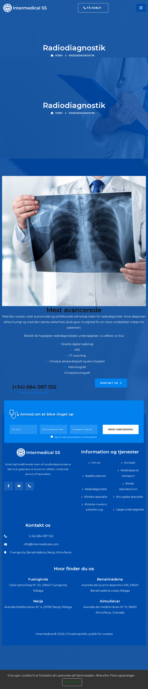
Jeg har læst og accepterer (74, 437)
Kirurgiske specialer (129, 496)
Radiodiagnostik (96, 489)
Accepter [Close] (72, 682)
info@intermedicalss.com (41, 544)
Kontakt (129, 462)
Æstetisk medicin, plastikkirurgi (95, 507)
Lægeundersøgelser (130, 509)
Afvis (99, 675)
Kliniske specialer (96, 496)
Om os (95, 462)
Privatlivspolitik (76, 634)
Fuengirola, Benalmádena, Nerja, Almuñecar (41, 552)
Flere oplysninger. (122, 675)
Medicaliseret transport (129, 473)
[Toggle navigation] (141, 8)
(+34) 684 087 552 (41, 536)
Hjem (57, 55)
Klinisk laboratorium (128, 486)
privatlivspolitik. (89, 437)
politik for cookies (100, 634)
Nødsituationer (95, 476)
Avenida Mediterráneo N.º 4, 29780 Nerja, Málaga (38, 607)
